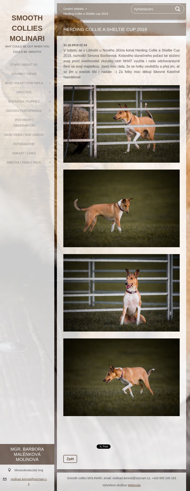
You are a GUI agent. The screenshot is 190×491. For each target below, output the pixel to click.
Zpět (70, 459)
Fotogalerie (24, 144)
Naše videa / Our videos (24, 134)
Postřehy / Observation (24, 122)
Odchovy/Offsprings (24, 110)
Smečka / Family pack (24, 162)
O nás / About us (24, 64)
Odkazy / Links (24, 153)
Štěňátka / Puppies (24, 101)
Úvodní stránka (73, 9)
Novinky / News (23, 74)
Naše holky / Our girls (24, 83)
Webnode (134, 485)
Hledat (178, 9)
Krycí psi (24, 92)
